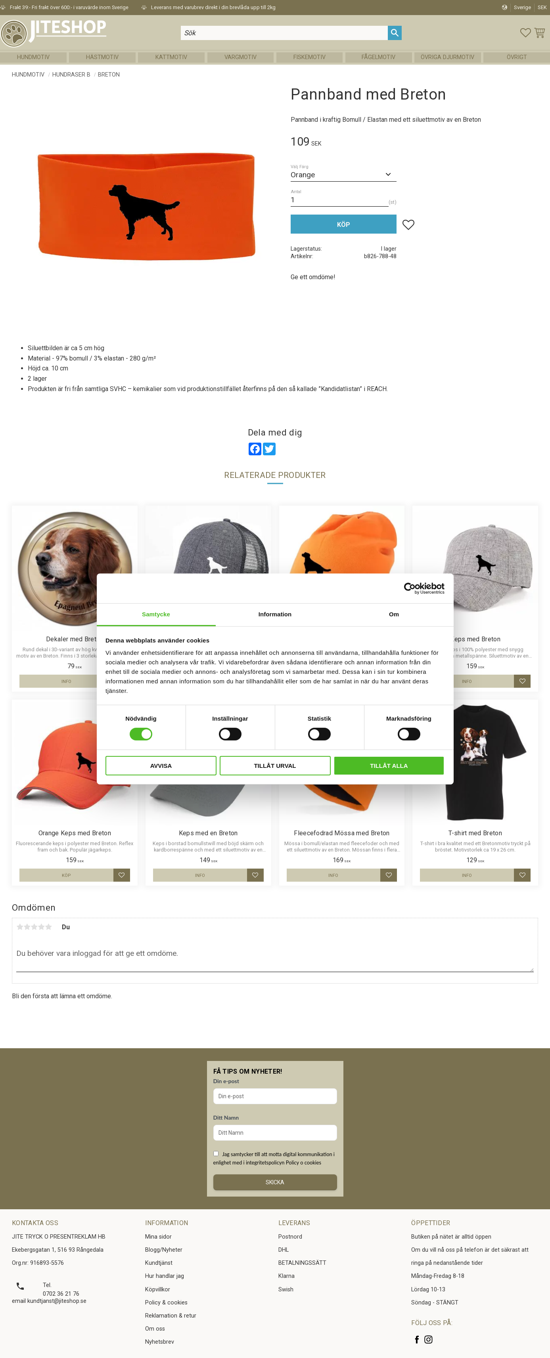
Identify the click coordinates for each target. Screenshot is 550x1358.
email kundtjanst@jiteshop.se (49, 1301)
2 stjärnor (27, 926)
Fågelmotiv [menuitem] (378, 57)
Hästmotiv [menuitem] (102, 57)
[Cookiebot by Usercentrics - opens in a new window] (410, 588)
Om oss (155, 1328)
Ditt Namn (226, 1117)
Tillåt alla (389, 765)
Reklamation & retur (170, 1315)
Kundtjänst (158, 1263)
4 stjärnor (41, 926)
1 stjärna (19, 926)
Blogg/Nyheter (163, 1250)
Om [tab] (394, 614)
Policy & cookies (166, 1302)
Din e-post (226, 1081)
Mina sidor (158, 1236)
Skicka (275, 1182)
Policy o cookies (303, 1162)
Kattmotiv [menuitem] (171, 57)
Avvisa (161, 765)
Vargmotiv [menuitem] (240, 57)
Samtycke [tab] (156, 614)
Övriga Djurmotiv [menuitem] (447, 57)
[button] (525, 32)
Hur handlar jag (164, 1276)
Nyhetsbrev (159, 1342)
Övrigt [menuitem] (517, 57)
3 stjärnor (34, 926)
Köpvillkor (157, 1289)
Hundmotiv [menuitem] (33, 57)
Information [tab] (275, 614)
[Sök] (395, 33)
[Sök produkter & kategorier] (284, 33)
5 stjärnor (48, 926)
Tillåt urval (275, 765)
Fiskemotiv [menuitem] (309, 57)
